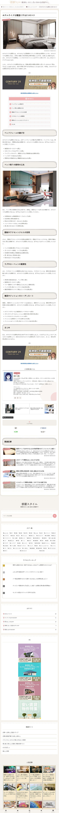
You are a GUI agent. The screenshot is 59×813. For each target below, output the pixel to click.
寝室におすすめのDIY (8, 417)
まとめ (13, 124)
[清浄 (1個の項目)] (42, 541)
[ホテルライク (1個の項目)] (40, 536)
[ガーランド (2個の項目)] (47, 533)
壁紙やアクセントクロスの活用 (19, 112)
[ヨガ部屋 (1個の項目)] (53, 541)
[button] (55, 516)
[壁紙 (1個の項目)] (19, 543)
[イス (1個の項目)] (5, 548)
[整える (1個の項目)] (53, 536)
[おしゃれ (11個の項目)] (6, 533)
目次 (28, 98)
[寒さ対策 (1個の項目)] (47, 551)
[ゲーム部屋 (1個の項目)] (13, 546)
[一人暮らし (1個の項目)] (25, 548)
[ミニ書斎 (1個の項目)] (15, 538)
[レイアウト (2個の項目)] (6, 536)
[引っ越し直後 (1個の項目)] (52, 538)
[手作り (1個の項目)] (31, 543)
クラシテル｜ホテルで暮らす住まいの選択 (14, 740)
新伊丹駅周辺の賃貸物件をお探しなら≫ (29, 93)
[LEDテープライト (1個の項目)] (22, 546)
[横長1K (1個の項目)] (53, 543)
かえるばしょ (6, 747)
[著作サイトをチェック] (15, 398)
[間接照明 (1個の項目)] (36, 541)
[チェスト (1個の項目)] (25, 543)
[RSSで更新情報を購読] (20, 398)
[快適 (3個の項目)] (30, 533)
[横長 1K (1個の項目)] (29, 538)
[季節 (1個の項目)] (17, 541)
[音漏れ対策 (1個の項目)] (39, 548)
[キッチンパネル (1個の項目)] (17, 548)
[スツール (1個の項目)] (53, 546)
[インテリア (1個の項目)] (12, 543)
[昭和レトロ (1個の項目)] (22, 538)
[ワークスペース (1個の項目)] (7, 538)
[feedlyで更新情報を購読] (18, 398)
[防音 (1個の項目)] (36, 546)
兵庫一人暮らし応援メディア (10, 732)
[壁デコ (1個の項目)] (11, 551)
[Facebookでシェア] (43, 428)
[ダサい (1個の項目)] (9, 548)
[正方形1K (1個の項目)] (6, 546)
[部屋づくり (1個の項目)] (32, 536)
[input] (27, 516)
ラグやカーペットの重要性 (18, 116)
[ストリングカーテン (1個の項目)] (44, 546)
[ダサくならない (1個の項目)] (52, 548)
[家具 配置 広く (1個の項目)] (36, 538)
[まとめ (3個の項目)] (36, 533)
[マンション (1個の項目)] (24, 536)
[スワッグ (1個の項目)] (30, 546)
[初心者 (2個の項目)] (13, 536)
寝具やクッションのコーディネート (20, 120)
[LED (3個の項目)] (41, 533)
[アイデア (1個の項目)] (6, 543)
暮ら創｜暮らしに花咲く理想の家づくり (13, 743)
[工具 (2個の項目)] (18, 536)
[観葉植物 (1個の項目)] (32, 548)
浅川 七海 (16, 376)
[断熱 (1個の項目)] (47, 541)
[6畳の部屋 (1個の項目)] (37, 543)
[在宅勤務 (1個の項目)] (47, 536)
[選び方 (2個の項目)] (53, 533)
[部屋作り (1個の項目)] (45, 538)
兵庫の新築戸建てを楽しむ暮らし (12, 736)
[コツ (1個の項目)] (5, 541)
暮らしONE (6, 751)
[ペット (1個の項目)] (23, 541)
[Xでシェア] (15, 428)
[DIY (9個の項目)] (11, 533)
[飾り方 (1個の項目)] (29, 541)
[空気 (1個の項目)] (45, 548)
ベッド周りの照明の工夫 (17, 108)
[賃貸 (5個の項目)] (20, 533)
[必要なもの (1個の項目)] (11, 541)
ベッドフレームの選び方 (17, 104)
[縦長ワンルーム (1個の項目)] (45, 543)
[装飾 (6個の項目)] (16, 533)
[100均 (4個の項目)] (25, 533)
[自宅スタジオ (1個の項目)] (29, 551)
